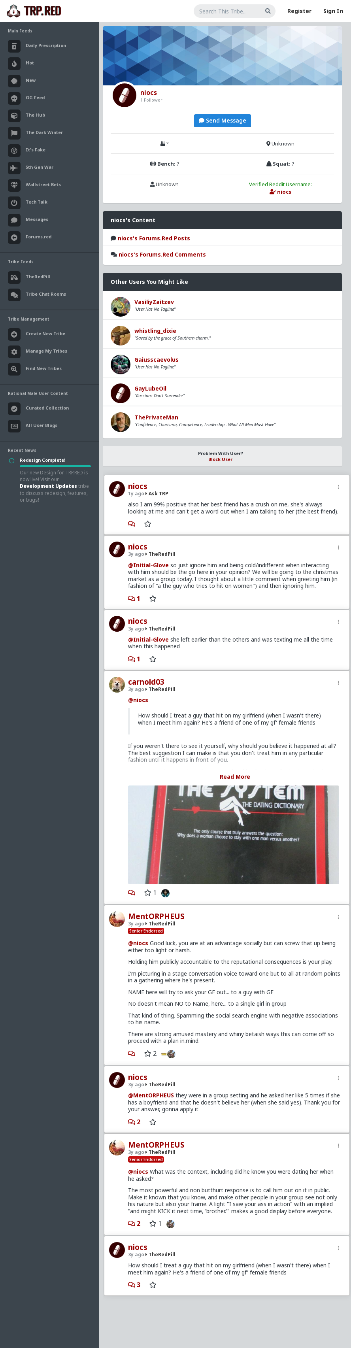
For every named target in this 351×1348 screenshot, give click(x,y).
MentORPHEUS (156, 916)
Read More (235, 776)
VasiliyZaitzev (154, 302)
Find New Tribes (35, 369)
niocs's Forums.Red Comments (162, 254)
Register (299, 11)
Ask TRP (156, 493)
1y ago (136, 493)
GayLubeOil (150, 388)
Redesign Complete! (42, 460)
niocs (137, 486)
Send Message (222, 120)
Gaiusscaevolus (156, 359)
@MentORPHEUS (151, 1095)
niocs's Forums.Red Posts (154, 238)
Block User (220, 459)
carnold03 (146, 682)
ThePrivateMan (156, 417)
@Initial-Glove (148, 565)
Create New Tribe (36, 334)
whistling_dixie (155, 330)
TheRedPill (160, 554)
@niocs (138, 700)
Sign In (333, 11)
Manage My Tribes (37, 351)
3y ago (136, 554)
